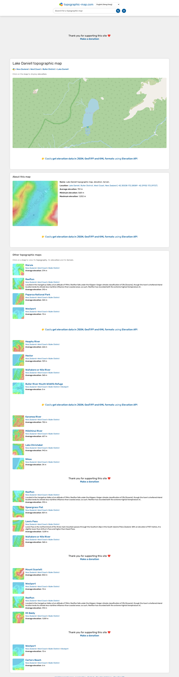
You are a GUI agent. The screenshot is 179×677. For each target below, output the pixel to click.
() (113, 185)
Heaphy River (32, 341)
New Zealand (30, 268)
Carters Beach (33, 660)
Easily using (91, 158)
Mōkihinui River (33, 430)
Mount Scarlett (33, 569)
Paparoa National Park (37, 294)
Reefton (29, 279)
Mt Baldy (30, 613)
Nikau (28, 459)
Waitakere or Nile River (37, 369)
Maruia (29, 265)
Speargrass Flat (34, 507)
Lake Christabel (34, 445)
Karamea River (33, 416)
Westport (30, 308)
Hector (29, 355)
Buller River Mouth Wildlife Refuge (44, 384)
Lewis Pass (31, 521)
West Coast (42, 268)
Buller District (54, 268)
